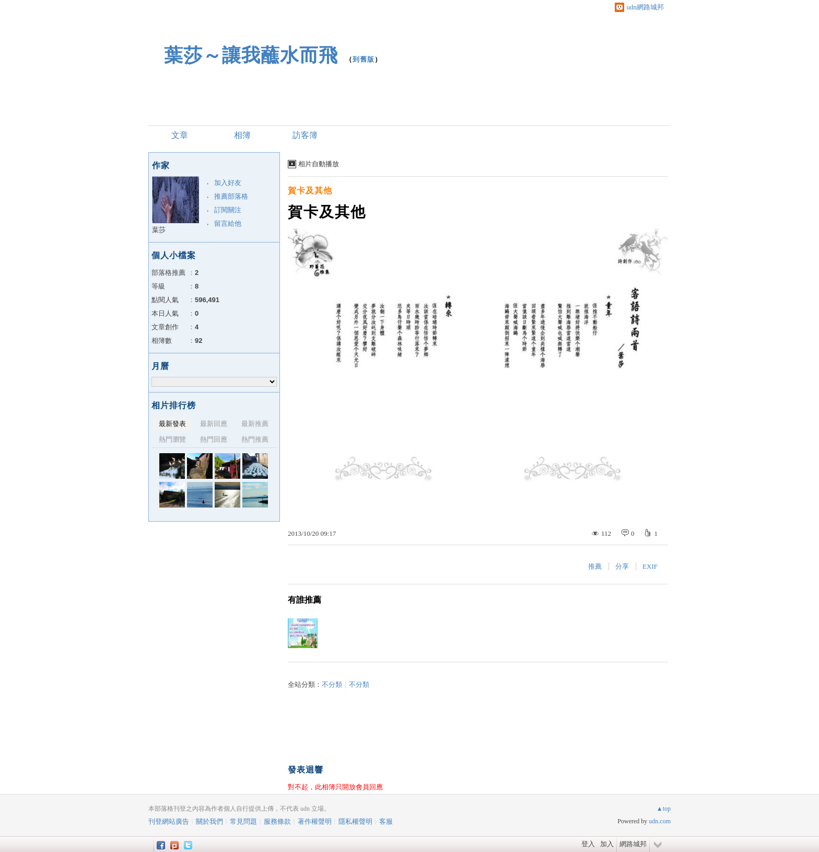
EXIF (650, 566)
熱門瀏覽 (172, 439)
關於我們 (209, 821)
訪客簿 (305, 135)
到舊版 (364, 59)
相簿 (242, 135)
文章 (179, 135)
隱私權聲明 (355, 821)
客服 (386, 821)
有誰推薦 (304, 599)
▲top (664, 808)
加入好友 (227, 183)
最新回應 (213, 424)
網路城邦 (633, 844)
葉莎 (159, 230)
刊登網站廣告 (168, 821)
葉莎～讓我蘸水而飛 (251, 55)
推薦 (595, 566)
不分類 (332, 684)
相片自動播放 (318, 164)
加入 (607, 844)
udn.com (660, 821)
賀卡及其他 (310, 190)
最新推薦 (254, 424)
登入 (588, 844)
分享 (622, 566)
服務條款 (277, 821)
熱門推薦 (254, 439)
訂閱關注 (227, 210)
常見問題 (243, 821)
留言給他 (227, 223)
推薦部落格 (231, 196)
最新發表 (172, 424)
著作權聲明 (315, 821)
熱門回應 (213, 439)
